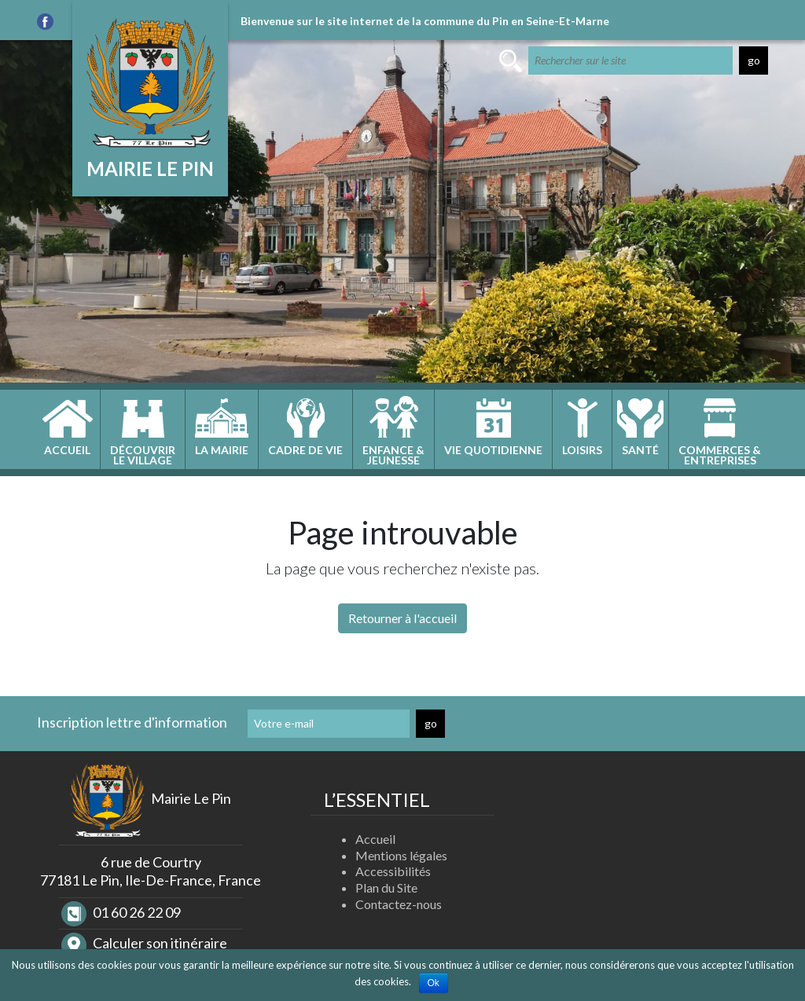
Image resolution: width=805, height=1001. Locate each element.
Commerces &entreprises (719, 455)
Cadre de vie (305, 449)
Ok (433, 982)
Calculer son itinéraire (144, 943)
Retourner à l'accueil (402, 617)
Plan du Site (386, 887)
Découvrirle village (142, 455)
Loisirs (582, 449)
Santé (640, 449)
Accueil (67, 449)
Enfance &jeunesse (393, 455)
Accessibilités (393, 871)
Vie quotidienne (493, 449)
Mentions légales (401, 855)
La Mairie (221, 449)
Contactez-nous (398, 903)
